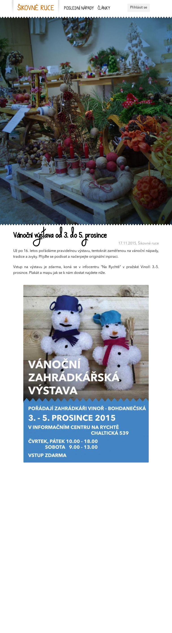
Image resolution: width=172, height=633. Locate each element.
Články (104, 8)
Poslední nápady (79, 8)
